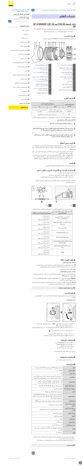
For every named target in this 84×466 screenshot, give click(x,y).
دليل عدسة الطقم (53, 10)
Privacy (11, 458)
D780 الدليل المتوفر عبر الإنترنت (65, 10)
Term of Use (17, 458)
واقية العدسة (61, 65)
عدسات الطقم (24, 107)
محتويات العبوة (25, 30)
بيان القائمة (26, 34)
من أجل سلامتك (25, 38)
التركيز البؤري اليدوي (41, 85)
